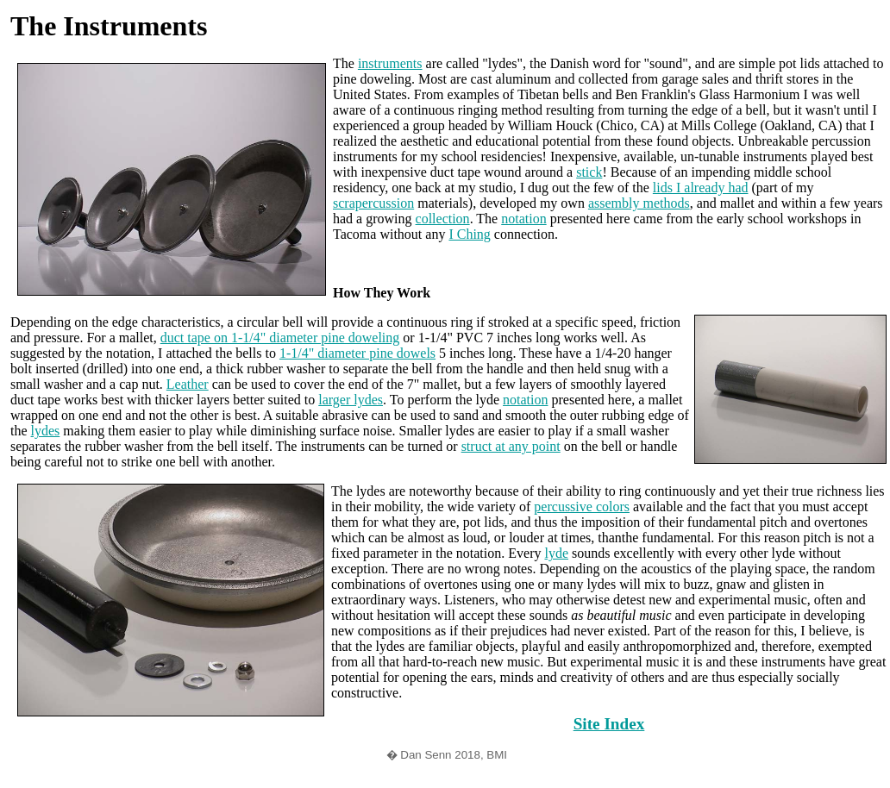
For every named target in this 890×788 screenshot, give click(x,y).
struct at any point (511, 446)
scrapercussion (373, 203)
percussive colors (582, 506)
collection (443, 218)
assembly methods (639, 203)
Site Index (609, 724)
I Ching (469, 234)
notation (523, 218)
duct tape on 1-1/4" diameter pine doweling (280, 337)
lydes (45, 430)
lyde (556, 553)
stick (589, 172)
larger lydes (350, 399)
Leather (187, 384)
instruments (390, 63)
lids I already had (701, 187)
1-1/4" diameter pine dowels (357, 353)
